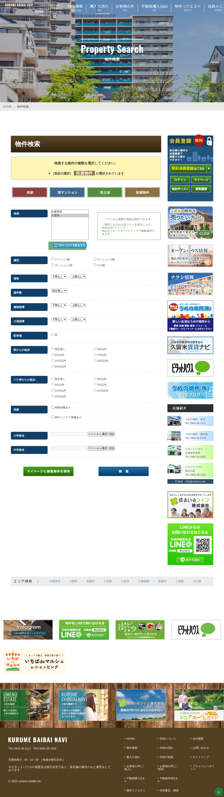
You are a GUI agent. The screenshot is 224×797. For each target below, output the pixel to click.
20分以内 (58, 363)
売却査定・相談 (169, 790)
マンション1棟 (104, 256)
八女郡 (108, 581)
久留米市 (70, 212)
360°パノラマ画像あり (66, 414)
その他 (99, 262)
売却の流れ (166, 747)
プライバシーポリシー (202, 768)
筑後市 (162, 581)
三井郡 (180, 581)
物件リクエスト (136, 790)
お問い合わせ (201, 747)
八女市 (70, 215)
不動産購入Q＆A (134, 780)
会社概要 (198, 738)
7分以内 (100, 352)
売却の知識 (166, 757)
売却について (168, 738)
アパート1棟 (60, 256)
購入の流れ (133, 757)
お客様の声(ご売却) (167, 768)
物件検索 (132, 747)
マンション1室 (62, 262)
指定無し (58, 346)
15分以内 (101, 358)
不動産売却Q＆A (168, 780)
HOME (7, 106)
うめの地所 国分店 (196, 434)
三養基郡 (143, 581)
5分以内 (58, 352)
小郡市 (73, 581)
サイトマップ (201, 757)
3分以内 (100, 346)
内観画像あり (61, 404)
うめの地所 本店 (195, 419)
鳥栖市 (91, 581)
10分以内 (58, 358)
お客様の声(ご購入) (134, 768)
